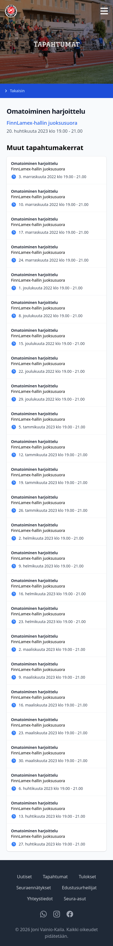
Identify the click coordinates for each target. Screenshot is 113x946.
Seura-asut (75, 899)
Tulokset (87, 877)
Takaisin (14, 91)
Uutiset (24, 877)
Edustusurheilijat (79, 888)
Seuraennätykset (33, 888)
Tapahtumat (55, 877)
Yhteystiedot (40, 899)
